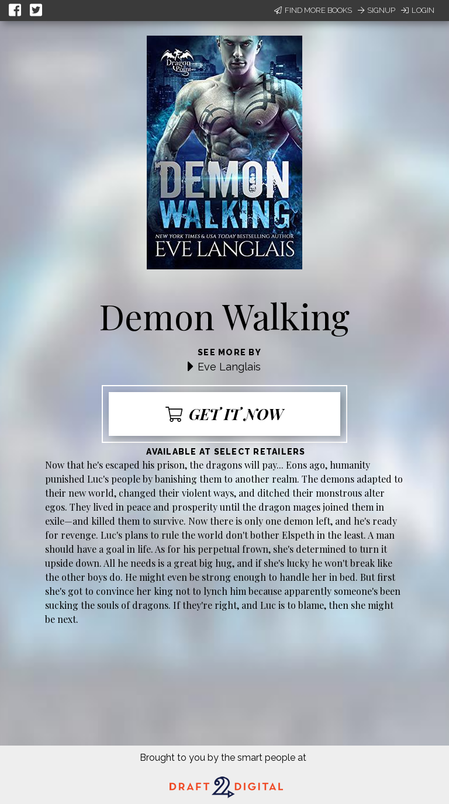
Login (417, 10)
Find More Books (313, 10)
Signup (376, 10)
